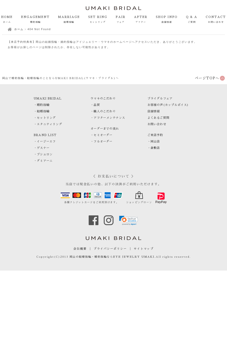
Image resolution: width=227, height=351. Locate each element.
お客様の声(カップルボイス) (168, 104)
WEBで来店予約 (204, 340)
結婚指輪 (43, 111)
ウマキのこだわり (103, 98)
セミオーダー (103, 135)
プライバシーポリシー (110, 248)
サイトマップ (144, 248)
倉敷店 (155, 147)
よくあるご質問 (158, 117)
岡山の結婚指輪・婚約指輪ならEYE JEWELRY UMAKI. (113, 256)
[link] (128, 220)
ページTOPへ (207, 78)
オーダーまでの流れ (104, 128)
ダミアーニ (45, 160)
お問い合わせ (156, 124)
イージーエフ (46, 141)
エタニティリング (49, 124)
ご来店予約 (155, 135)
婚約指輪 (43, 104)
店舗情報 (153, 111)
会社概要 (80, 248)
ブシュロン (45, 154)
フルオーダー (103, 141)
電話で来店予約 (163, 340)
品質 (97, 104)
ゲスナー (43, 147)
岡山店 (155, 141)
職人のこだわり (104, 111)
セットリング (46, 117)
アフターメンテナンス (109, 117)
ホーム (18, 29)
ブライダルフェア (160, 98)
